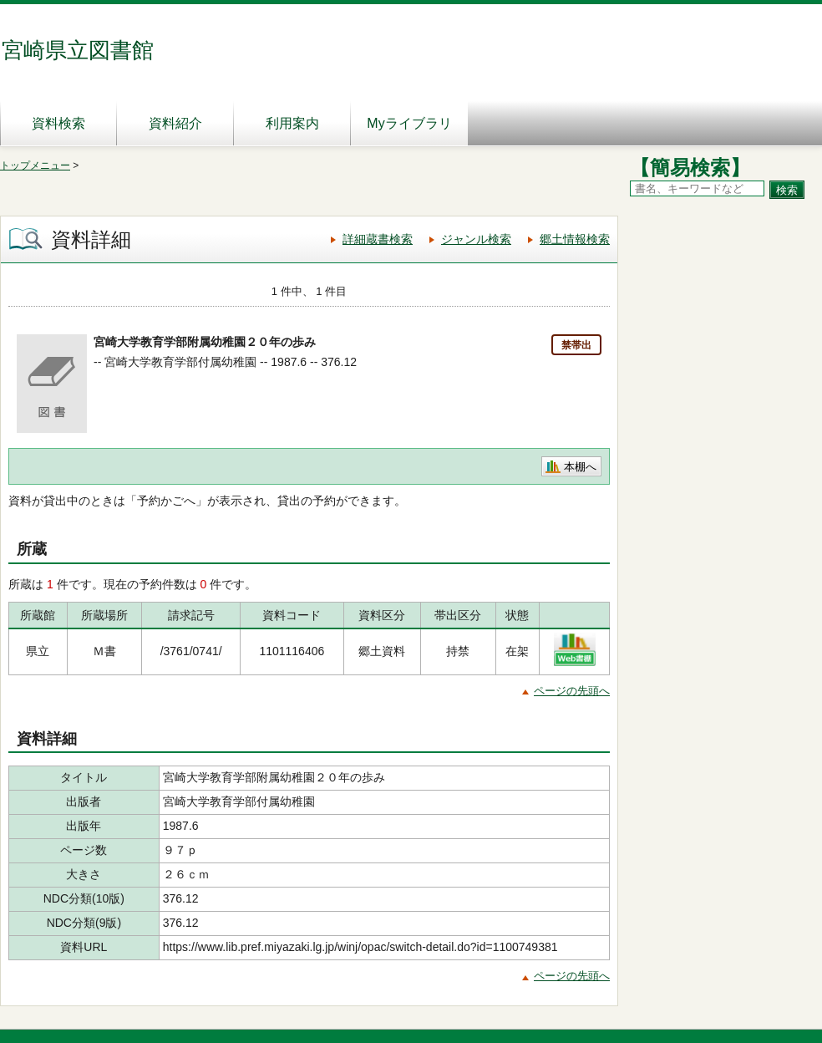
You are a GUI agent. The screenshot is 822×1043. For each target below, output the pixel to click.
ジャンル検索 (476, 239)
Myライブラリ (409, 123)
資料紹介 (175, 123)
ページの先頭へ (572, 690)
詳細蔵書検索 (377, 239)
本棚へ (580, 466)
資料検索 (58, 123)
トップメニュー (35, 165)
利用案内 (292, 123)
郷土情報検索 (575, 239)
